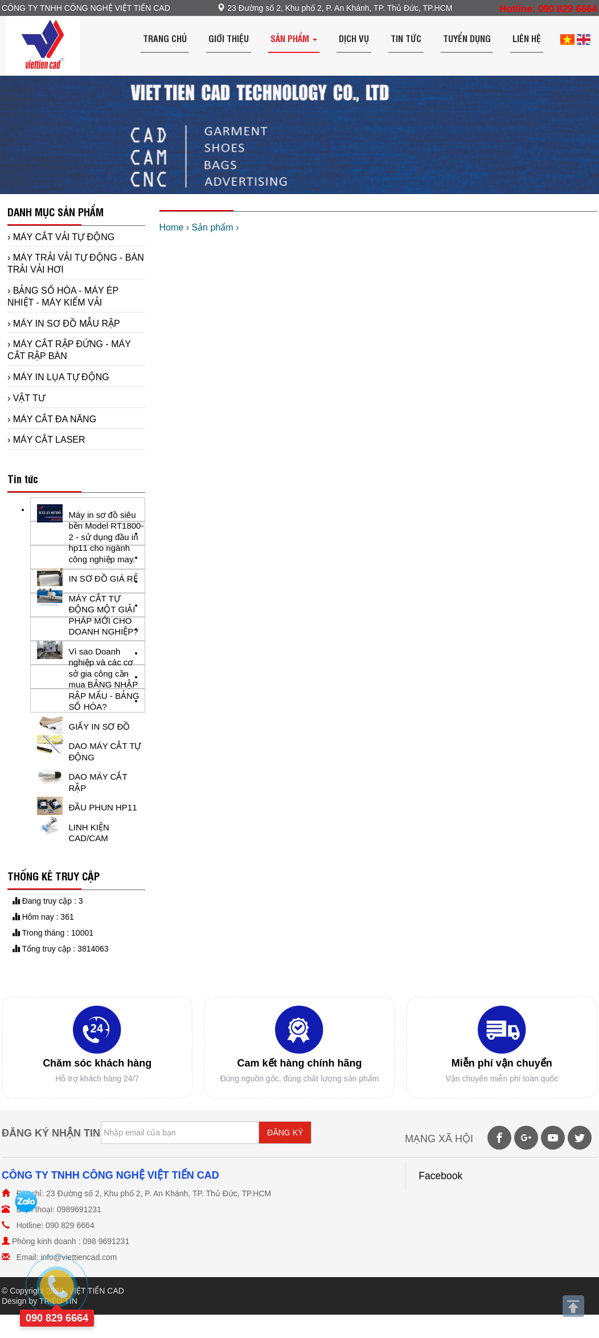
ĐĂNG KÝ (285, 1132)
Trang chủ (165, 38)
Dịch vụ (354, 38)
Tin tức (406, 38)
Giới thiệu (228, 38)
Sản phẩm (293, 38)
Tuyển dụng (467, 38)
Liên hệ (526, 38)
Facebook (440, 1175)
